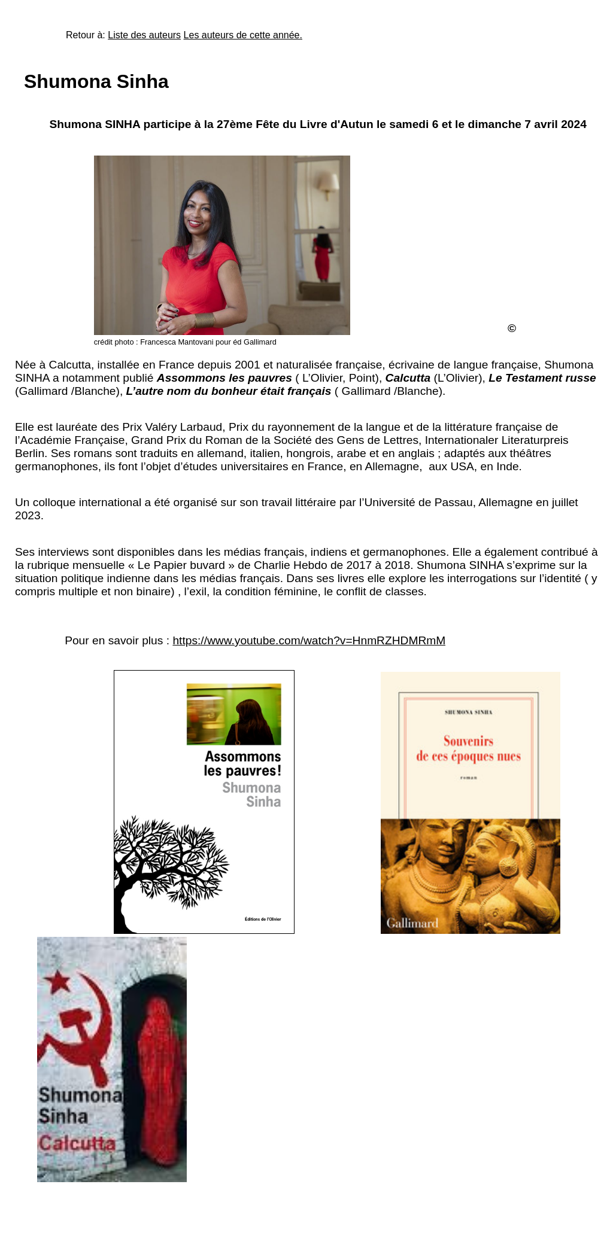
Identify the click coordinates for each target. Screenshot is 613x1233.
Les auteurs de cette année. (243, 35)
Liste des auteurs (144, 35)
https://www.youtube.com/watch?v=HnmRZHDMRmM (308, 640)
